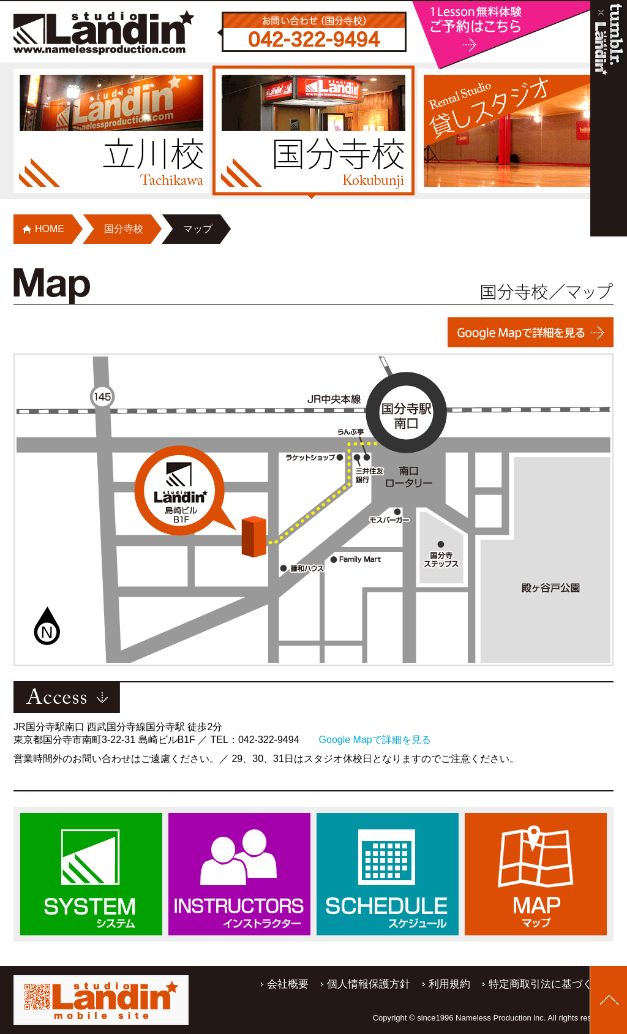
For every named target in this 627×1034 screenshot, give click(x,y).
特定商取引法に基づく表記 (551, 984)
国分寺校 (123, 229)
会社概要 (288, 984)
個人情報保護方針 (368, 984)
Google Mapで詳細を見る (375, 739)
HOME (49, 229)
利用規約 (449, 984)
